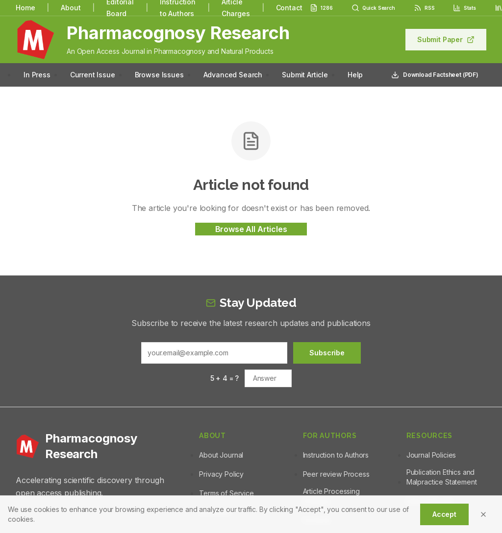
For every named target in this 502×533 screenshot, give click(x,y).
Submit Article (305, 74)
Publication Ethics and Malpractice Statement (441, 477)
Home (25, 7)
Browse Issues (159, 74)
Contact (289, 7)
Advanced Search (233, 74)
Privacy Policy (221, 474)
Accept (444, 514)
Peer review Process (336, 474)
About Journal (221, 455)
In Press (37, 74)
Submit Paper (446, 39)
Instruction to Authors (336, 455)
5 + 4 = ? (224, 378)
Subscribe (327, 352)
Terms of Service (226, 493)
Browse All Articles (251, 229)
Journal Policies (431, 455)
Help (355, 74)
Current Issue (92, 74)
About (70, 7)
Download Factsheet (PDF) (434, 75)
